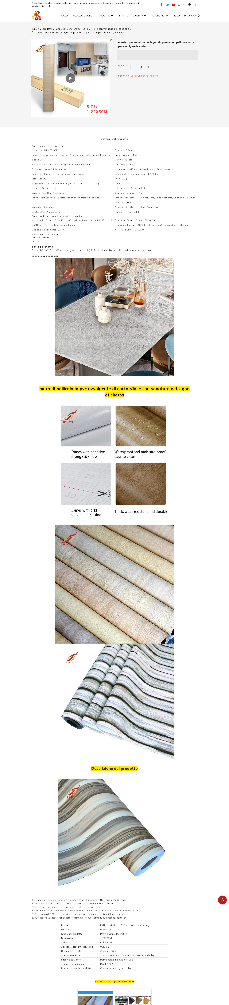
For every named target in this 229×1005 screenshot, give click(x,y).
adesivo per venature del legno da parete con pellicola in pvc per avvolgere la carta (81, 32)
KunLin (35, 28)
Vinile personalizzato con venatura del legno (133, 955)
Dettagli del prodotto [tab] (114, 138)
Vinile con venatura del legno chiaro (112, 28)
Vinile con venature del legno (72, 28)
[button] (199, 15)
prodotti (47, 28)
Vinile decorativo (118, 933)
